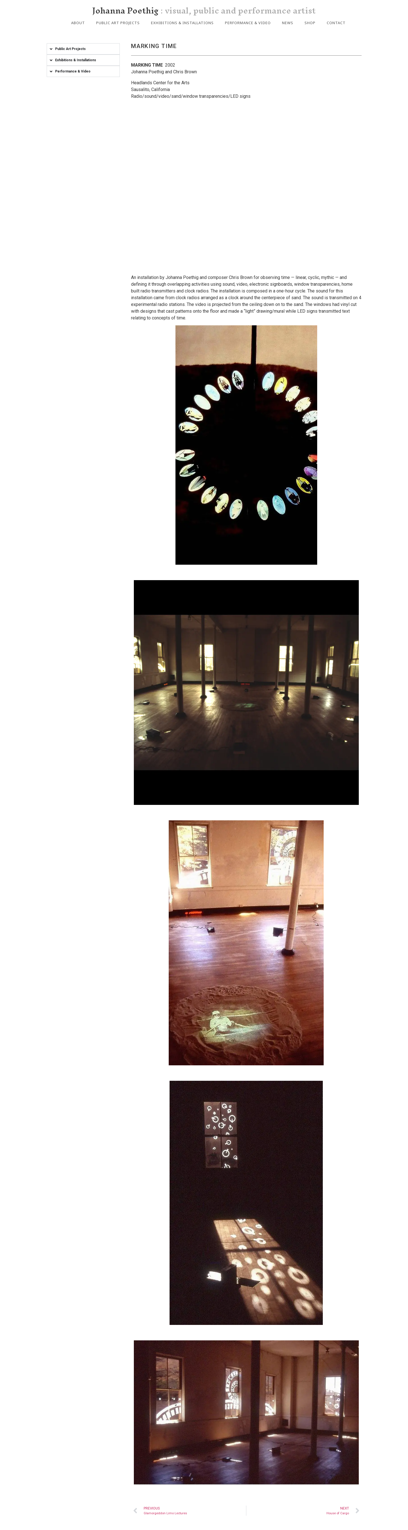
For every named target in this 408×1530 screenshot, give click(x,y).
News (287, 22)
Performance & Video (248, 22)
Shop (310, 22)
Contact (336, 22)
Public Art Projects (118, 22)
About (78, 22)
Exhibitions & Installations (182, 22)
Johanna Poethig (204, 10)
